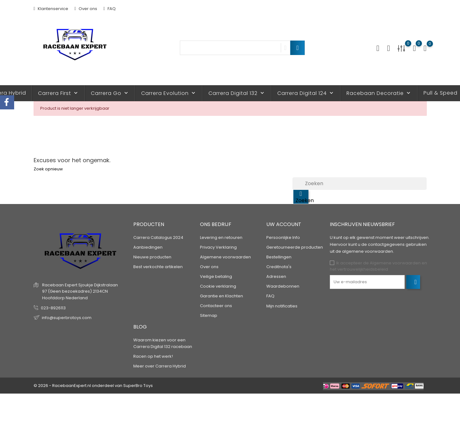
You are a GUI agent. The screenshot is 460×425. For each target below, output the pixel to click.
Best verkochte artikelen (158, 267)
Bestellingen (278, 257)
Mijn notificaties (281, 306)
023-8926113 (53, 308)
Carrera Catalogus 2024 (158, 237)
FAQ (109, 9)
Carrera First (58, 93)
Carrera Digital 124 (306, 93)
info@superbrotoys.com (66, 318)
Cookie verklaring (218, 286)
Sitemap (208, 315)
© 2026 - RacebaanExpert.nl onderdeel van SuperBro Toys (93, 386)
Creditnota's (278, 267)
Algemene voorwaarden (225, 257)
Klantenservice (51, 9)
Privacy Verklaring (218, 247)
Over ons (86, 9)
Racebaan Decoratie (379, 93)
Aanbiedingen (148, 247)
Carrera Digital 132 (236, 93)
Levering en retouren (221, 237)
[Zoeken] (359, 183)
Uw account (283, 224)
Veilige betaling (216, 276)
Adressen (276, 276)
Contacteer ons (216, 306)
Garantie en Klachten (221, 296)
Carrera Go (110, 93)
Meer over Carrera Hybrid (159, 366)
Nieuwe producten (152, 257)
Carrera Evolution (169, 93)
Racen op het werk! (153, 356)
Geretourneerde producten (294, 247)
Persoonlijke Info (283, 237)
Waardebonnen (282, 286)
